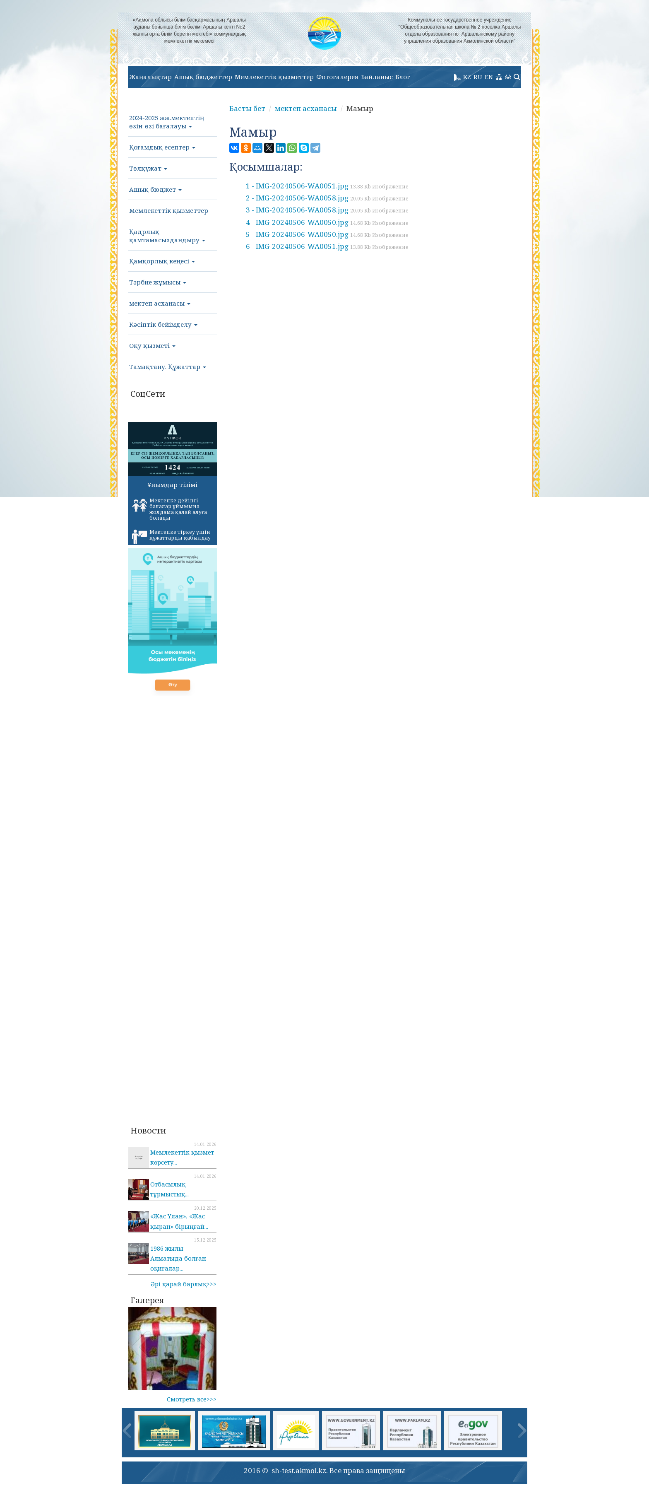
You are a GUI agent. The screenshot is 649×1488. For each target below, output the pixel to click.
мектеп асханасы (159, 303)
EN (489, 76)
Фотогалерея (337, 76)
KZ (467, 76)
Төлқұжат (148, 168)
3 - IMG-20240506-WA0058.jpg (327, 210)
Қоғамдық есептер (162, 147)
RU (478, 76)
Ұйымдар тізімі (172, 484)
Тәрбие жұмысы (157, 282)
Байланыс (377, 76)
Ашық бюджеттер (203, 76)
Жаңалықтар (150, 76)
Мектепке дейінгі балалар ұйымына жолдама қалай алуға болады (169, 509)
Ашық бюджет (155, 189)
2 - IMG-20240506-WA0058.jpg (327, 198)
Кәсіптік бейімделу (163, 324)
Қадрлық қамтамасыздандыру (167, 235)
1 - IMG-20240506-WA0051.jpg (327, 186)
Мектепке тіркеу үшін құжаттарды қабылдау (171, 536)
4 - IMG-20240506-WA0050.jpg (327, 222)
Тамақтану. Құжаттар (167, 366)
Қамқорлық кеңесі (162, 261)
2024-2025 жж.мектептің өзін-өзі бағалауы (166, 121)
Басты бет (247, 108)
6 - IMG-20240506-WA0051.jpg (327, 246)
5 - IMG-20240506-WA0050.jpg (327, 234)
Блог (402, 76)
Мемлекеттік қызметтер (274, 76)
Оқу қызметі (152, 345)
